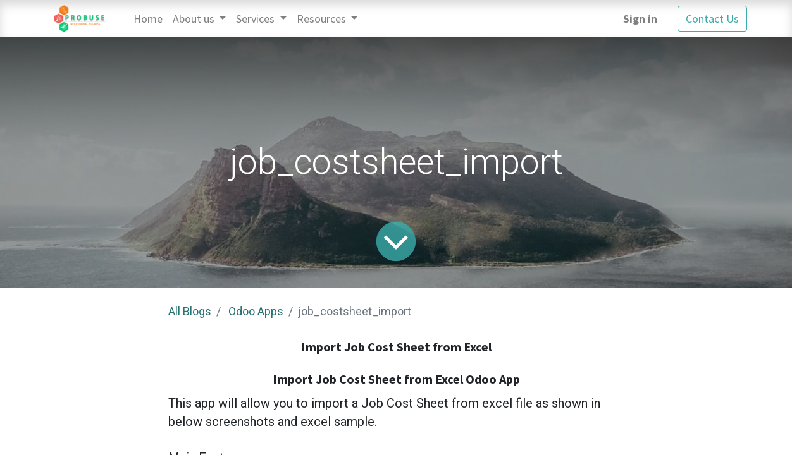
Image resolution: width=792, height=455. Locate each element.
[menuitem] (148, 18)
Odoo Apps (255, 311)
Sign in (640, 18)
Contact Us (712, 18)
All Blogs (189, 311)
